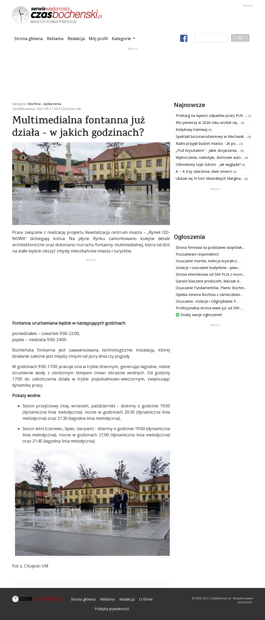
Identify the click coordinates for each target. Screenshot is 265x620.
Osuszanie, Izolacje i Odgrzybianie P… (207, 301)
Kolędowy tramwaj (192, 129)
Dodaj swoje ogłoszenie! (199, 314)
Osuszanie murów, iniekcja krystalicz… (208, 260)
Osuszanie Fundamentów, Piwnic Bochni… (211, 287)
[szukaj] (210, 38)
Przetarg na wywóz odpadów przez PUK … (212, 115)
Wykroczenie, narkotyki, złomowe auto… (210, 157)
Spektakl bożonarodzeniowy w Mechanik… (212, 136)
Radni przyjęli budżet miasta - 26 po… (207, 143)
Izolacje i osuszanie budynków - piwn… (208, 267)
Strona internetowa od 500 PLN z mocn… (210, 274)
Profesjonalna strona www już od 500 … (209, 307)
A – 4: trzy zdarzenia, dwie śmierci (204, 171)
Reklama (55, 38)
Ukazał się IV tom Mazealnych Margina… (210, 178)
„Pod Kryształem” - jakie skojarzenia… (208, 150)
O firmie (146, 599)
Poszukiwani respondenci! (197, 254)
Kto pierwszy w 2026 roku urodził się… (208, 122)
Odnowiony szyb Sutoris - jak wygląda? (209, 164)
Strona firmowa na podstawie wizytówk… (210, 247)
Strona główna (29, 38)
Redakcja (76, 38)
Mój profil (98, 38)
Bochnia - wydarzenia (44, 103)
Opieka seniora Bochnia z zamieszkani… (209, 294)
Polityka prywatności (112, 608)
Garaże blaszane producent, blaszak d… (209, 281)
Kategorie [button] (122, 38)
